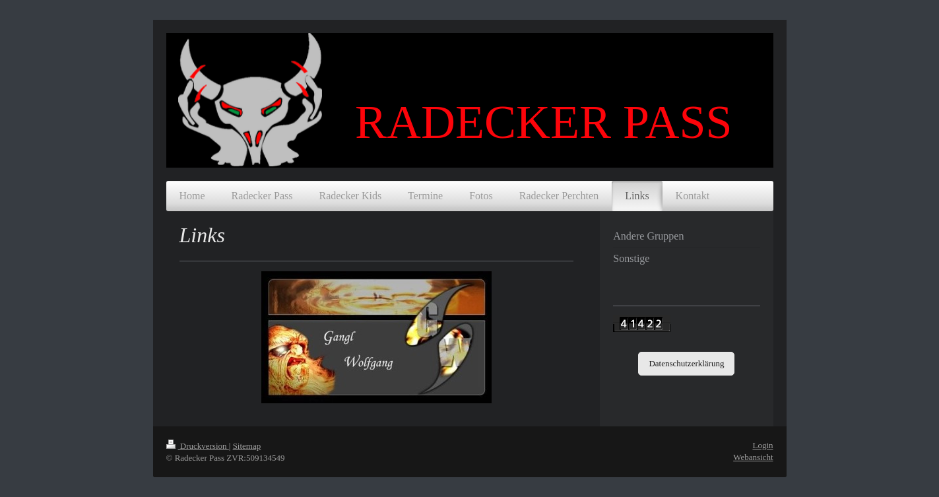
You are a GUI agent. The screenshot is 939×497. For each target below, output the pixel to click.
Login (762, 445)
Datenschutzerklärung (686, 363)
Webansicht (753, 457)
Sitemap (247, 446)
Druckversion (197, 446)
